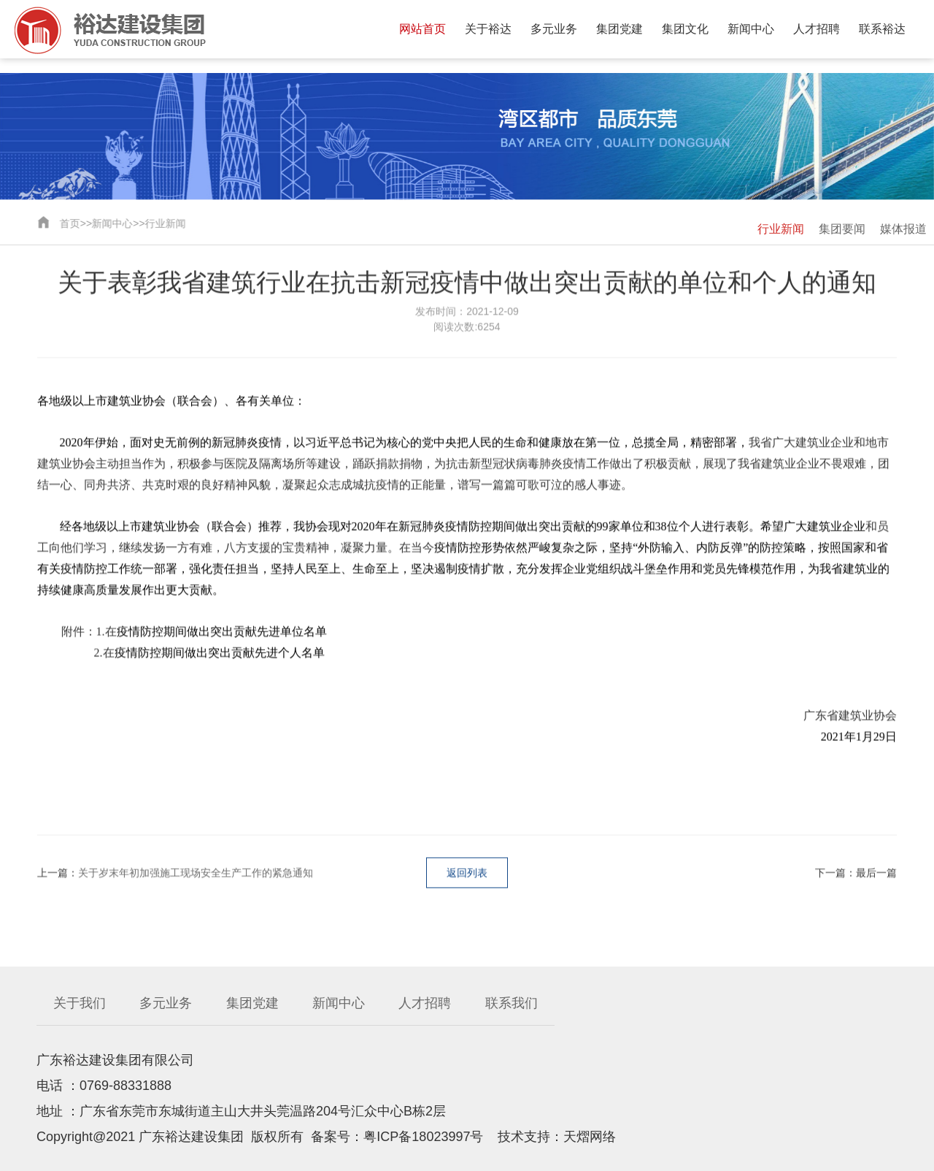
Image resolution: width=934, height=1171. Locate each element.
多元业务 (553, 29)
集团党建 (619, 29)
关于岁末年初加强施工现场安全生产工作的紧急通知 (195, 874)
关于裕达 (488, 29)
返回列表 (467, 874)
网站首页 (422, 29)
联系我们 (511, 1003)
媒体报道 (903, 229)
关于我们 (79, 1003)
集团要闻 (842, 229)
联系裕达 (882, 29)
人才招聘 (816, 29)
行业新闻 (164, 223)
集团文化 (685, 29)
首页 (68, 223)
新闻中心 (750, 29)
